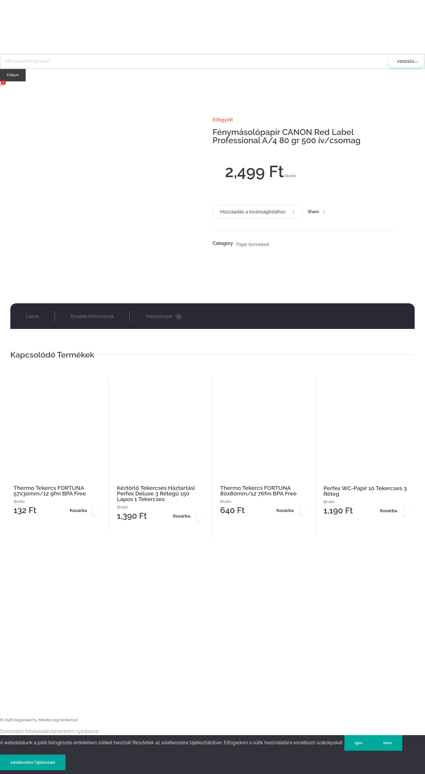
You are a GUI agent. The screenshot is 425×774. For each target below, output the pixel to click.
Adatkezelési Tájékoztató (32, 762)
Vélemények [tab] (163, 316)
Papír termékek (252, 244)
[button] (257, 212)
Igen (359, 743)
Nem (387, 743)
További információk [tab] (92, 316)
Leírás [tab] (32, 316)
